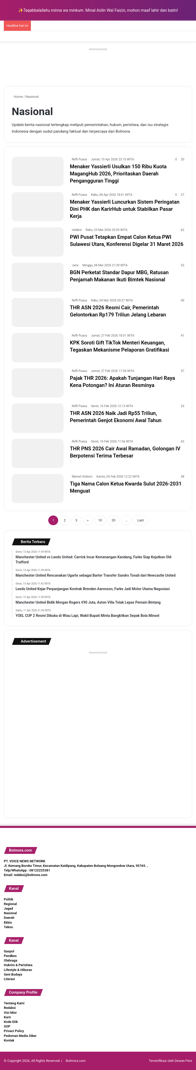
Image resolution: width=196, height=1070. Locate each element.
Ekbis (8, 922)
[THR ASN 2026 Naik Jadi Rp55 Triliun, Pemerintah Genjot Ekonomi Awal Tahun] (38, 418)
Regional (10, 904)
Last (140, 520)
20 (113, 520)
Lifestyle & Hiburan (18, 970)
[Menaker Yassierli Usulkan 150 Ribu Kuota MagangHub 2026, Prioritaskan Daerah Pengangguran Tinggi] (38, 171)
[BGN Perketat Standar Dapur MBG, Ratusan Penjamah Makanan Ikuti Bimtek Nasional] (38, 277)
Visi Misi (10, 1013)
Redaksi (10, 1008)
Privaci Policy (14, 1031)
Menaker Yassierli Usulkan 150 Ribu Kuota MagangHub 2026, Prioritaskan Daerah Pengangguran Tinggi (118, 173)
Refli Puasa (79, 159)
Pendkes (10, 956)
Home (17, 97)
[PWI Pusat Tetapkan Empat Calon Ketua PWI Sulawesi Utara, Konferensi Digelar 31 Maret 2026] (38, 241)
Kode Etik (11, 1022)
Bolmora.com (76, 1061)
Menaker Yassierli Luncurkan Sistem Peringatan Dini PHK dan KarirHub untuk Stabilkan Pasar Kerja (124, 209)
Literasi (9, 979)
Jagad (8, 908)
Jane (75, 265)
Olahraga (10, 960)
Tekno (8, 927)
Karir (7, 1017)
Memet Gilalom (82, 476)
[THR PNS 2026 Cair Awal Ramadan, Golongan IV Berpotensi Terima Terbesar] (38, 453)
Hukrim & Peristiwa (18, 965)
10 (100, 520)
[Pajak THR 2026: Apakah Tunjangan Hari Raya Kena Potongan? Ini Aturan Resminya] (38, 382)
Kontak (9, 1040)
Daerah (9, 918)
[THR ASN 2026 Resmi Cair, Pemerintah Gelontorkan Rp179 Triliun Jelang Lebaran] (38, 312)
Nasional (10, 913)
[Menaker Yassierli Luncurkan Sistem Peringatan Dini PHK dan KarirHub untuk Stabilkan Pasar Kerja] (38, 206)
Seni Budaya (13, 974)
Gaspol (9, 951)
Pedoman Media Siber (20, 1036)
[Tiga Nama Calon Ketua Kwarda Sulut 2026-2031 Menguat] (38, 488)
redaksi (77, 230)
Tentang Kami (14, 1003)
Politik (8, 899)
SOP (7, 1026)
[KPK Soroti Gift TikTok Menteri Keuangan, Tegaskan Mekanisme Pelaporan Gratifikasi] (38, 347)
